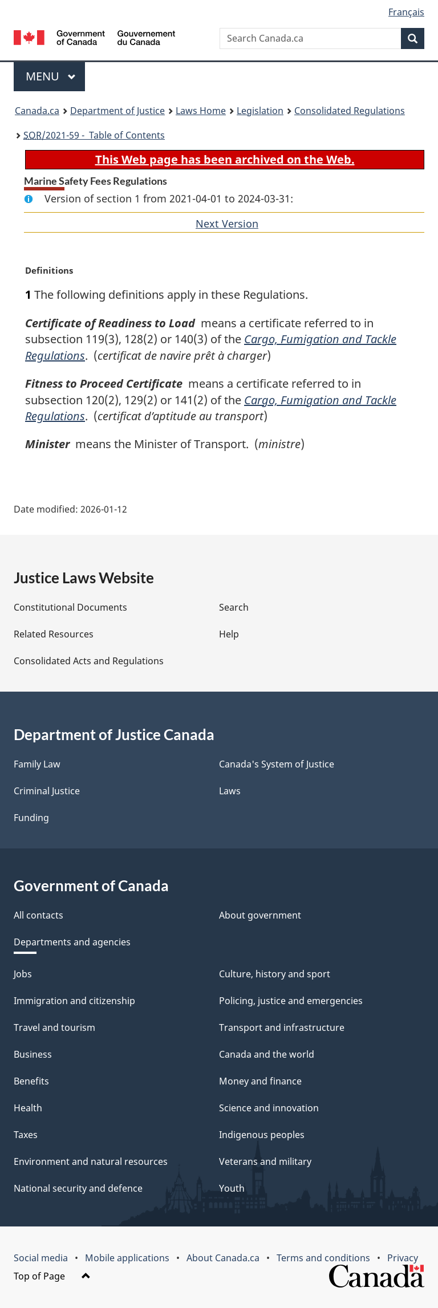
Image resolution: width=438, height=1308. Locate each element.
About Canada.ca (222, 1258)
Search (234, 607)
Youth (232, 1188)
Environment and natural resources (91, 1161)
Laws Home (201, 110)
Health (28, 1108)
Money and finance (260, 1081)
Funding (31, 817)
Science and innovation (269, 1108)
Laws (230, 791)
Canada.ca (37, 110)
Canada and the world (266, 1054)
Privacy (402, 1258)
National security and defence (78, 1188)
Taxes (26, 1134)
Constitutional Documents (70, 607)
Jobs (23, 974)
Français (406, 12)
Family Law (37, 764)
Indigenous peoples (262, 1134)
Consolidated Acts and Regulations (89, 661)
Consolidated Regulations (349, 110)
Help (229, 634)
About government (260, 915)
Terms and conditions (323, 1258)
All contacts (38, 915)
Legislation (260, 110)
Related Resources (54, 634)
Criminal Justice (47, 791)
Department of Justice (117, 110)
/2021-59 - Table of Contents (94, 135)
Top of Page (52, 1276)
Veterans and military (265, 1161)
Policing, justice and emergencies (291, 1000)
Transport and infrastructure (281, 1027)
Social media (41, 1258)
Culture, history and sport (274, 974)
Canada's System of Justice (276, 764)
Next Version (227, 223)
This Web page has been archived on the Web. (225, 159)
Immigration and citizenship (74, 1000)
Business (33, 1054)
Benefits (31, 1081)
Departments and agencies (72, 942)
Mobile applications (127, 1258)
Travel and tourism (54, 1027)
